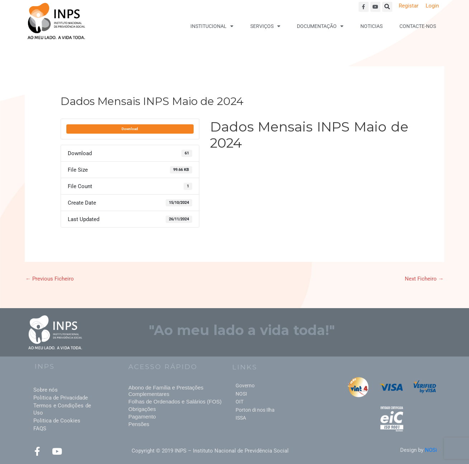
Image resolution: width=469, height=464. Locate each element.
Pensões (138, 424)
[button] (387, 7)
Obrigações (142, 409)
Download (130, 129)
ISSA (241, 418)
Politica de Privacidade (60, 397)
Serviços (265, 26)
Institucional (211, 26)
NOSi (431, 450)
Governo (245, 385)
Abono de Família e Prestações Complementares (165, 390)
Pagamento (142, 416)
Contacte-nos (417, 26)
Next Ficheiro (424, 279)
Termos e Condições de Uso (62, 409)
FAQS (39, 428)
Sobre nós (45, 390)
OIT (239, 402)
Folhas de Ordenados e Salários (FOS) (175, 401)
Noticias (371, 26)
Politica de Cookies (56, 420)
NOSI (241, 394)
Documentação (320, 26)
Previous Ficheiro (49, 279)
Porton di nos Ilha (255, 410)
